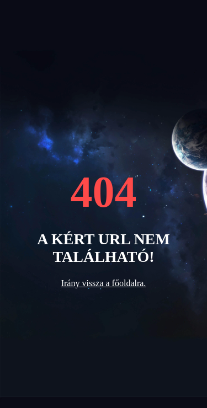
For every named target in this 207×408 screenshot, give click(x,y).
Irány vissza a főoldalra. (103, 283)
